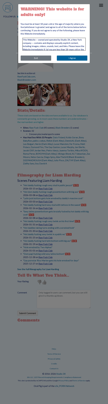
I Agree (72, 58)
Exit (36, 58)
